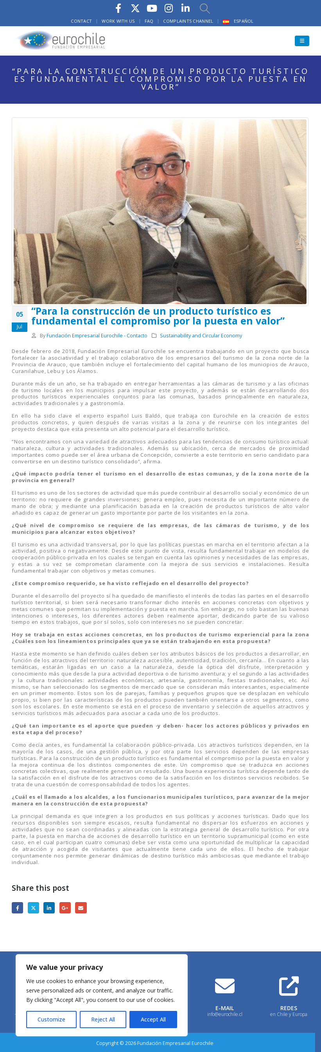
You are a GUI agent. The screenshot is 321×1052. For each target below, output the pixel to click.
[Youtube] (152, 8)
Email (80, 907)
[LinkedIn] (186, 8)
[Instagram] (169, 8)
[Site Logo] (60, 41)
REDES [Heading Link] (288, 1008)
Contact (81, 21)
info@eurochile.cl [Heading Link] (224, 1014)
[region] (102, 995)
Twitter (33, 907)
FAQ (149, 21)
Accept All (153, 1019)
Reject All (103, 1019)
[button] (205, 8)
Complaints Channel (188, 21)
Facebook (17, 907)
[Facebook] (118, 8)
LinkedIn (49, 907)
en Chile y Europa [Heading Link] (288, 1014)
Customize (51, 1019)
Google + (65, 907)
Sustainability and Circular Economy (201, 335)
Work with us (118, 21)
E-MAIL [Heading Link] (224, 1008)
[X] (135, 8)
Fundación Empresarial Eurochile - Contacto (97, 335)
